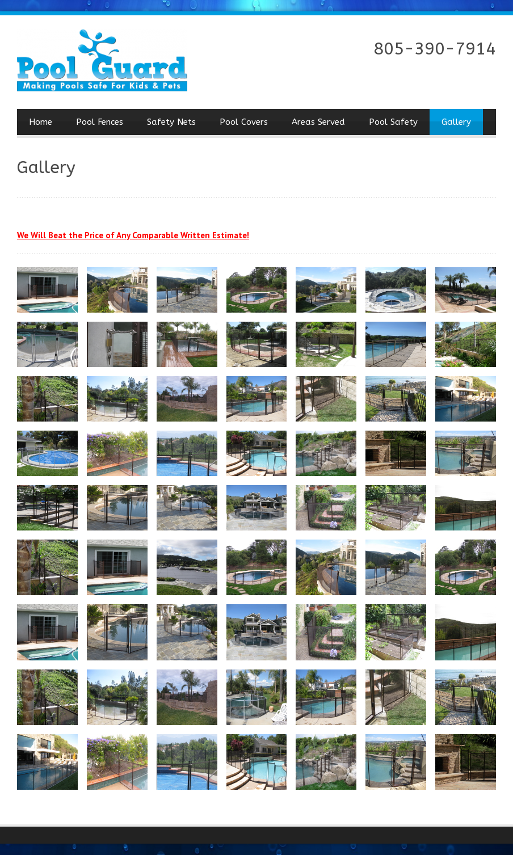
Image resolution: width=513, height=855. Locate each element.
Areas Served (318, 122)
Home (40, 122)
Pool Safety (393, 122)
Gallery (456, 122)
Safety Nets (171, 122)
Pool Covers (244, 122)
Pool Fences (99, 122)
